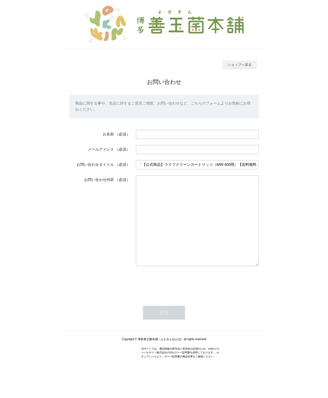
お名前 (108, 134)
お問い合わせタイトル (95, 164)
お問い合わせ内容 (99, 180)
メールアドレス (101, 149)
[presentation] (179, 300)
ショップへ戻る (240, 65)
